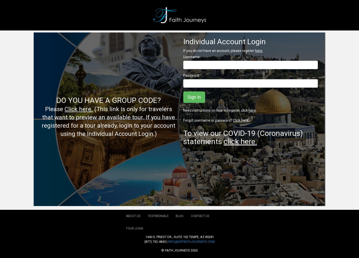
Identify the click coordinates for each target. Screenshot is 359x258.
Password (191, 75)
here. (259, 51)
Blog (179, 216)
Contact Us (200, 216)
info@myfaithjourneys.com (191, 242)
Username (191, 57)
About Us (133, 216)
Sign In (194, 97)
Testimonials (158, 216)
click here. (240, 141)
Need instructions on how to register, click (220, 110)
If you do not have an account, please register (223, 51)
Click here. (79, 109)
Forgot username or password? (216, 120)
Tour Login (134, 228)
